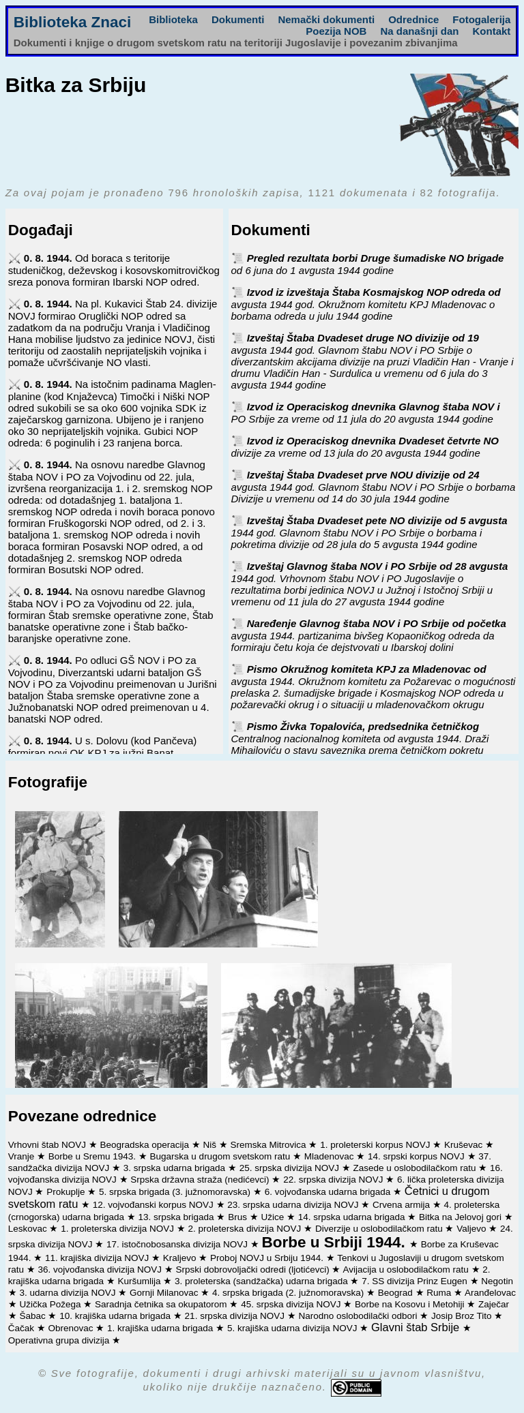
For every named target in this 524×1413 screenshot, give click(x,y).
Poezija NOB (336, 31)
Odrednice (413, 19)
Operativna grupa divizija (60, 1340)
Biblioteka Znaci (73, 22)
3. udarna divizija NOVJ (68, 1293)
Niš (211, 1145)
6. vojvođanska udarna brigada (329, 1192)
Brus (239, 1217)
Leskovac (29, 1229)
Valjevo (472, 1229)
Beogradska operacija (145, 1145)
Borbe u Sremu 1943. (93, 1156)
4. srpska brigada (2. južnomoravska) (289, 1293)
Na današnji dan (419, 31)
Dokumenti (238, 19)
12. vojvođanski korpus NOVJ (154, 1205)
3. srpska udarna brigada (175, 1168)
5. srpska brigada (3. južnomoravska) (176, 1192)
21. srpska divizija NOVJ (236, 1316)
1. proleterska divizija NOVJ (119, 1229)
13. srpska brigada (178, 1217)
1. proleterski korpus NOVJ (376, 1145)
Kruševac (464, 1145)
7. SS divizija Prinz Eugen (415, 1281)
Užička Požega (51, 1304)
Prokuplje (66, 1192)
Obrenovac (72, 1328)
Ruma (440, 1293)
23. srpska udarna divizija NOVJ (294, 1205)
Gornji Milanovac (165, 1293)
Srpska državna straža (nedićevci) (201, 1179)
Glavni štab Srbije (417, 1327)
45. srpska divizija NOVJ (292, 1304)
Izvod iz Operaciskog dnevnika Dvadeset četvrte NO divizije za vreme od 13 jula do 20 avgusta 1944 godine (365, 447)
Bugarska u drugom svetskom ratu (221, 1156)
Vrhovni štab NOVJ (48, 1145)
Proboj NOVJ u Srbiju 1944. (268, 1258)
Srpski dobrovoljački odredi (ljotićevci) (254, 1269)
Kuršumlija (141, 1281)
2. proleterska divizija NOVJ (246, 1229)
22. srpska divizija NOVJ (334, 1179)
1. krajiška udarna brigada (161, 1328)
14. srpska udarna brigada (353, 1217)
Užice (274, 1217)
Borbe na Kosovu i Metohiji (411, 1304)
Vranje (22, 1156)
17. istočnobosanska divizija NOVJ (178, 1244)
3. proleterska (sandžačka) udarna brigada (262, 1281)
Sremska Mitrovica (270, 1145)
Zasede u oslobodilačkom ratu (415, 1168)
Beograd (397, 1293)
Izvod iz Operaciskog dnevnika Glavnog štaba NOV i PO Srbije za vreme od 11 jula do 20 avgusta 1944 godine (365, 413)
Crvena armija (403, 1205)
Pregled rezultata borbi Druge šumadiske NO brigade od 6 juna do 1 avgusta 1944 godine (367, 264)
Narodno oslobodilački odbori (359, 1316)
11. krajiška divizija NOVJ (98, 1258)
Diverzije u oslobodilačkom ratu (380, 1229)
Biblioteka (173, 19)
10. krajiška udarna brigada (116, 1316)
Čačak (22, 1328)
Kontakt (491, 31)
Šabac (33, 1316)
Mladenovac (330, 1156)
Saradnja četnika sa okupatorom (162, 1304)
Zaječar (493, 1304)
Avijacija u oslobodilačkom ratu (407, 1269)
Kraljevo (181, 1258)
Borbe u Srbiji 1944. (335, 1242)
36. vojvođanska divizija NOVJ (101, 1269)
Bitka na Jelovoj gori (461, 1217)
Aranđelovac (490, 1293)
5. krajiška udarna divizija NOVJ (293, 1328)
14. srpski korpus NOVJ (417, 1156)
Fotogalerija (481, 19)
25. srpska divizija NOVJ (290, 1168)
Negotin (497, 1281)
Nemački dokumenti (326, 19)
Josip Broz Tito (462, 1316)
